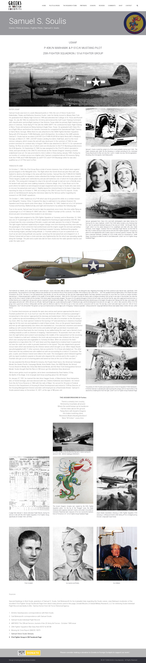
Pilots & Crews (54, 5)
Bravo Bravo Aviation (28, 660)
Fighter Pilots (37, 28)
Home (44, 5)
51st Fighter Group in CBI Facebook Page (26, 637)
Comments (111, 5)
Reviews (102, 5)
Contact (129, 5)
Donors (93, 5)
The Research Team (70, 5)
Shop (120, 5)
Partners (83, 5)
